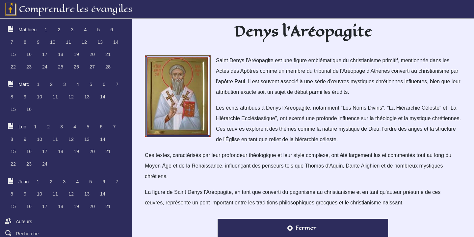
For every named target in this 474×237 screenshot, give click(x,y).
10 (52, 42)
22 (13, 66)
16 (29, 54)
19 (76, 54)
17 (44, 54)
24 (44, 66)
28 (108, 66)
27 (92, 66)
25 (60, 66)
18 (60, 54)
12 (84, 42)
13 (100, 42)
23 (29, 66)
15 (13, 54)
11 (68, 42)
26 (76, 66)
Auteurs (18, 221)
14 (115, 42)
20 (92, 54)
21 (108, 54)
